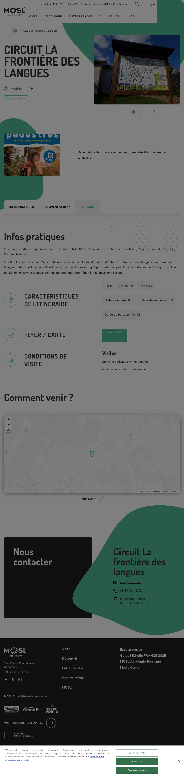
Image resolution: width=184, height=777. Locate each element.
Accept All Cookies (137, 773)
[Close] (178, 764)
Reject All (137, 764)
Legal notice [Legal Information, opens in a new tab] (23, 763)
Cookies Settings (137, 756)
